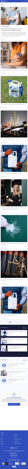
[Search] (24, 1)
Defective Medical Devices (6, 26)
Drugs (2, 441)
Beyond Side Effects (17, 443)
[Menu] (27, 1)
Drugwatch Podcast (17, 439)
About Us (2, 443)
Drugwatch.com (4, 1)
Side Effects (16, 441)
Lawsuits (2, 434)
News (2, 439)
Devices (15, 436)
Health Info (16, 434)
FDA (1, 436)
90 (20, 322)
